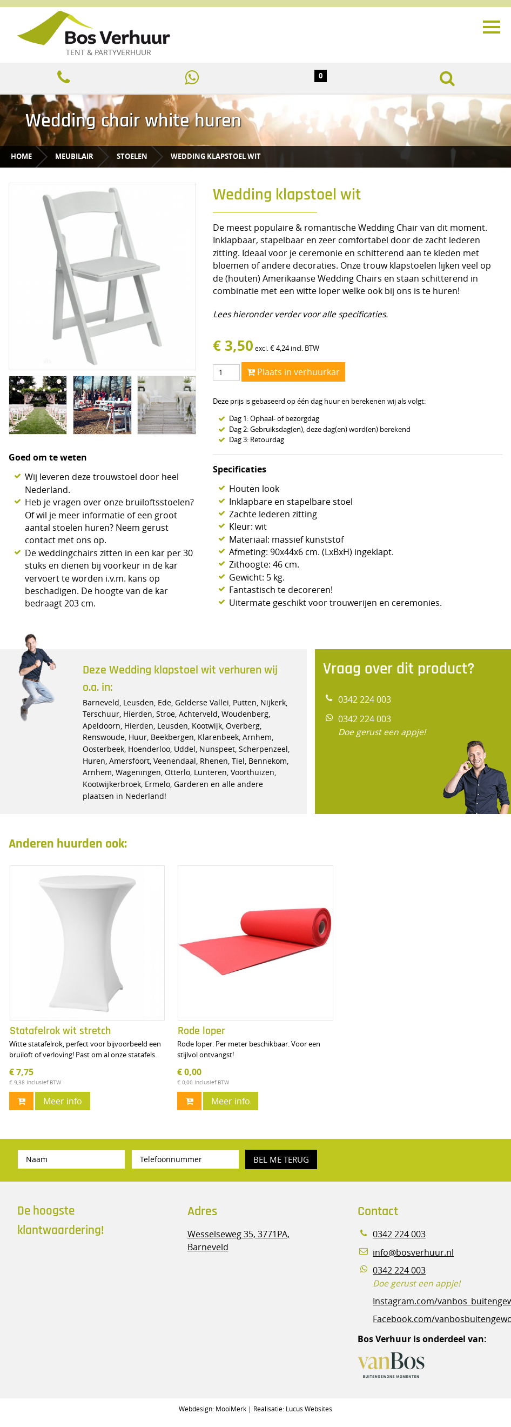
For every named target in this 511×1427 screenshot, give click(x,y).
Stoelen (132, 156)
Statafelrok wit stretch (60, 1031)
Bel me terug (281, 1159)
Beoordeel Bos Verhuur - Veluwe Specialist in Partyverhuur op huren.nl (84, 1291)
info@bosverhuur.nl (413, 1252)
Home (21, 156)
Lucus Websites (309, 1408)
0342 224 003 (364, 699)
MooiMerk (231, 1408)
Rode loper (201, 1031)
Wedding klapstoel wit (216, 156)
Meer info (62, 1101)
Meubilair (74, 156)
